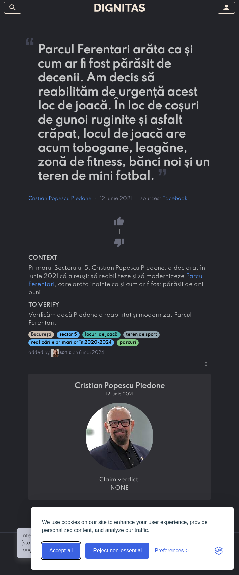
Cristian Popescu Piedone (59, 198)
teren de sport (141, 334)
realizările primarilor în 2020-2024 (71, 342)
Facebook (174, 198)
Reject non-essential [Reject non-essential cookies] (117, 550)
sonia (66, 352)
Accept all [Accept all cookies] (61, 550)
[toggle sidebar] (12, 8)
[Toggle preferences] (172, 551)
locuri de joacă (101, 334)
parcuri (128, 342)
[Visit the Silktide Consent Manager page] (219, 551)
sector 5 (68, 334)
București (41, 334)
